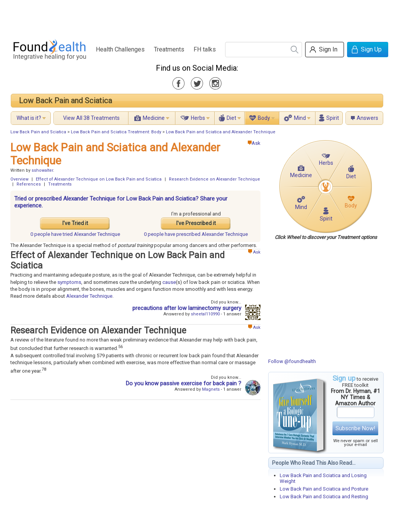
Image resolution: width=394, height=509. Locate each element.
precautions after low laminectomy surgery (186, 308)
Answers (367, 118)
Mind (300, 118)
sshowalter (42, 170)
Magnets (211, 389)
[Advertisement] (197, 17)
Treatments (169, 49)
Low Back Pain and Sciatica (65, 100)
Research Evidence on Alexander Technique (214, 179)
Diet (231, 118)
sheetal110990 (205, 314)
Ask (254, 143)
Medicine (154, 118)
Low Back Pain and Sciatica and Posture (324, 489)
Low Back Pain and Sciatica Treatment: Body (116, 131)
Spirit (332, 118)
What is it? (29, 118)
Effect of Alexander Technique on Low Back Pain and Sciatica (99, 179)
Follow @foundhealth (292, 361)
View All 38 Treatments (91, 118)
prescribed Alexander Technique (196, 234)
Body (264, 118)
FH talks (205, 49)
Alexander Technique (89, 296)
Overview (19, 179)
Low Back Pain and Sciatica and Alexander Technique (220, 131)
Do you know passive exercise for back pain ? (183, 383)
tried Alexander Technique (75, 234)
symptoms (69, 282)
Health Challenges (120, 49)
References (29, 184)
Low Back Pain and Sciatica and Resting (324, 496)
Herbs (198, 118)
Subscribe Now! (355, 428)
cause (169, 282)
